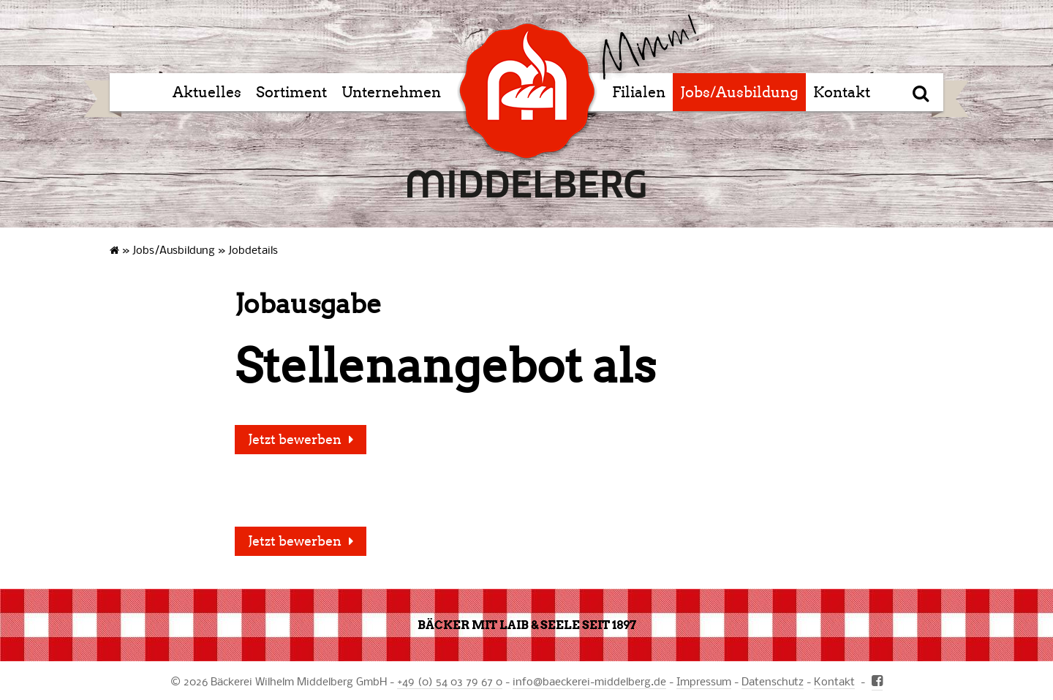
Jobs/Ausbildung (739, 92)
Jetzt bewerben (294, 440)
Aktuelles (207, 92)
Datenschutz (772, 681)
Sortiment (291, 92)
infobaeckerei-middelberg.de (589, 681)
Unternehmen (391, 92)
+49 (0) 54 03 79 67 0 (449, 681)
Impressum (703, 681)
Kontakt (841, 92)
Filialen (638, 92)
